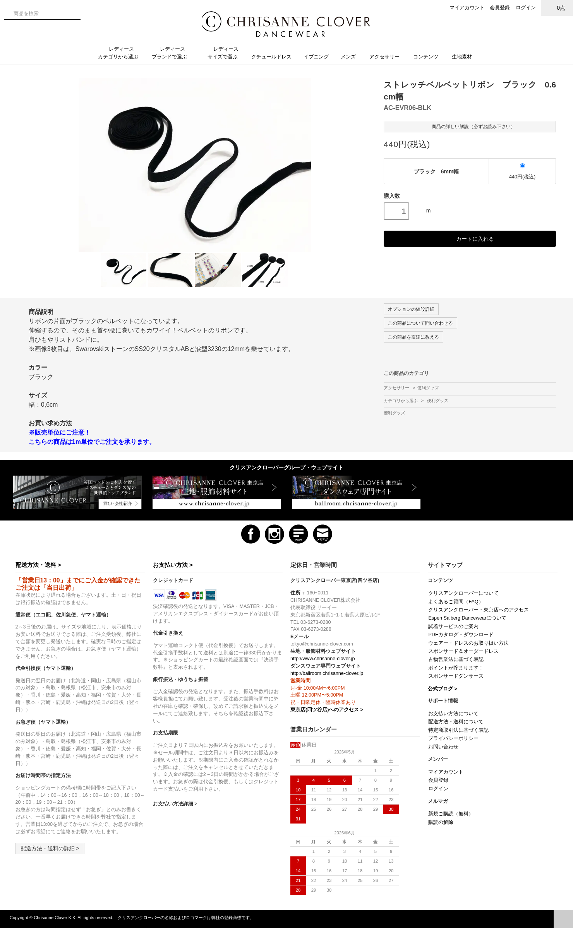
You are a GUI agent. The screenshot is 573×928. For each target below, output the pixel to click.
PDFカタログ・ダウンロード (460, 634)
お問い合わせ (443, 747)
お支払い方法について (453, 713)
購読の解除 (440, 822)
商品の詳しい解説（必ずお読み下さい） (469, 126)
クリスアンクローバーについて (463, 593)
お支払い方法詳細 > (175, 803)
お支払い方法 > (173, 565)
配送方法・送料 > (38, 565)
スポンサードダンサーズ (456, 676)
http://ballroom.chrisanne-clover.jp (326, 673)
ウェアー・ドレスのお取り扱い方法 (468, 643)
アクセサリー (387, 57)
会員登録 (500, 7)
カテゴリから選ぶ (401, 400)
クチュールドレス (274, 57)
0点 (557, 7)
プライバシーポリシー (453, 738)
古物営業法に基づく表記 (456, 659)
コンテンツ (428, 57)
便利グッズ (428, 387)
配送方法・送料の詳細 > (50, 848)
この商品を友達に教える (413, 337)
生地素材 (466, 57)
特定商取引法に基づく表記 (458, 730)
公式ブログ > (442, 689)
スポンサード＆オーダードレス (463, 651)
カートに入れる (470, 238)
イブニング (319, 57)
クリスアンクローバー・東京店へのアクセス (478, 610)
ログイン (526, 7)
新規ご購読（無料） (450, 814)
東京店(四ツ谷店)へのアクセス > (326, 709)
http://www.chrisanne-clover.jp (322, 658)
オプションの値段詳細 (411, 309)
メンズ (351, 57)
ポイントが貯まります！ (456, 668)
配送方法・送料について (456, 721)
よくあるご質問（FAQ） (455, 601)
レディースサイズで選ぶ (226, 53)
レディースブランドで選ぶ (172, 53)
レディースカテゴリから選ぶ (121, 53)
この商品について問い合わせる (420, 323)
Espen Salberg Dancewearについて (467, 618)
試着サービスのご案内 (453, 626)
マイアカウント (467, 7)
